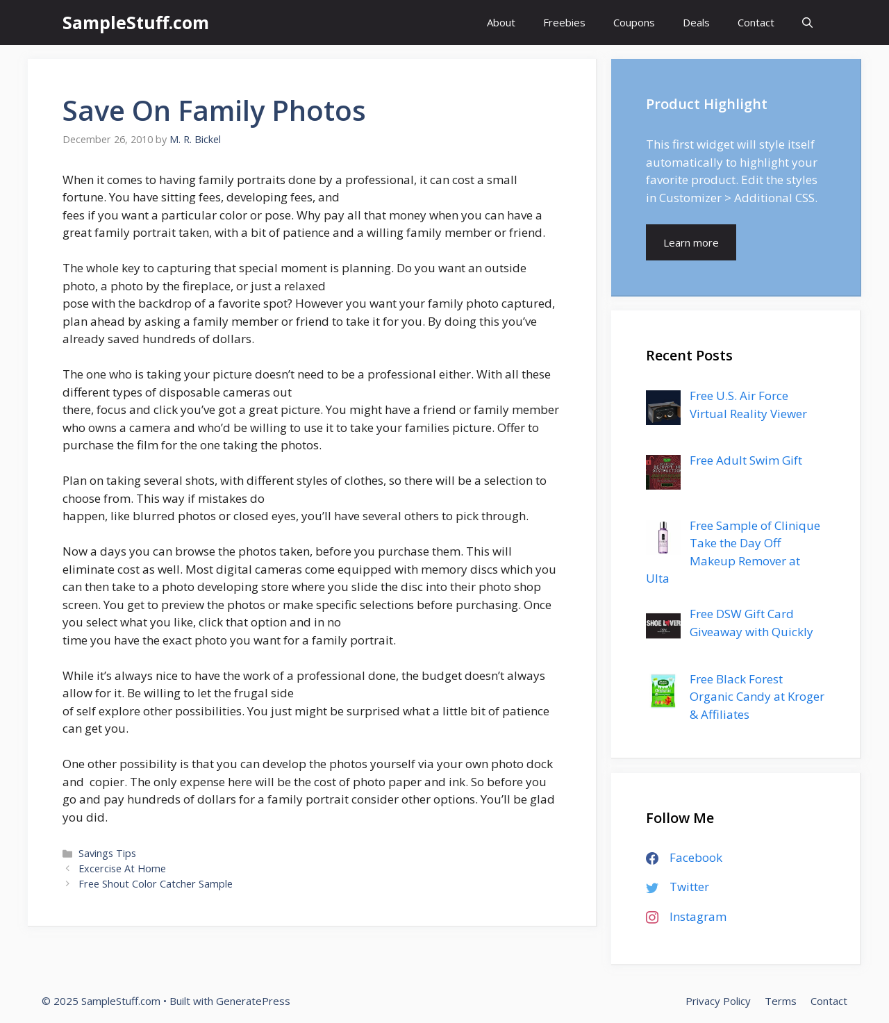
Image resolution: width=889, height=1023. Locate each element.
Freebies (564, 22)
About (501, 22)
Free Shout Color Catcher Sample (155, 883)
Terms (781, 1001)
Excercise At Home (122, 868)
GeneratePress (253, 1001)
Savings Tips (107, 853)
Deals (696, 22)
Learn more (691, 242)
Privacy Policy (718, 1001)
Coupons (634, 22)
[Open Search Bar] (807, 22)
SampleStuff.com (136, 22)
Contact (756, 22)
